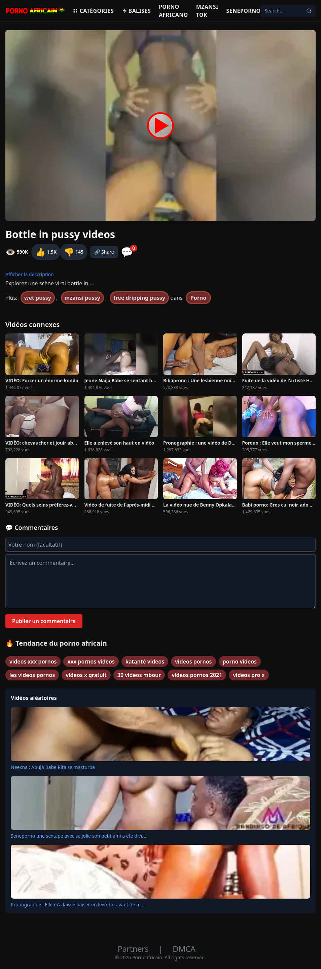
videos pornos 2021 (197, 675)
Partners (134, 948)
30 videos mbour (139, 675)
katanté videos (145, 661)
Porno (198, 297)
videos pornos (193, 661)
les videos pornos (32, 675)
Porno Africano (173, 11)
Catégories (93, 10)
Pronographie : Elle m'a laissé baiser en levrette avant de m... (77, 904)
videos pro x (248, 675)
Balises (136, 10)
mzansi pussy (82, 297)
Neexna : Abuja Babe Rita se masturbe (53, 767)
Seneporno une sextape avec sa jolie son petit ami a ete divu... (79, 836)
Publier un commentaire (44, 621)
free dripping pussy (139, 297)
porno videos (240, 661)
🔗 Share (104, 252)
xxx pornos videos (90, 661)
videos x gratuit (86, 675)
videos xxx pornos (33, 661)
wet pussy (37, 297)
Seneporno (243, 10)
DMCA (184, 948)
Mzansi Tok (207, 11)
